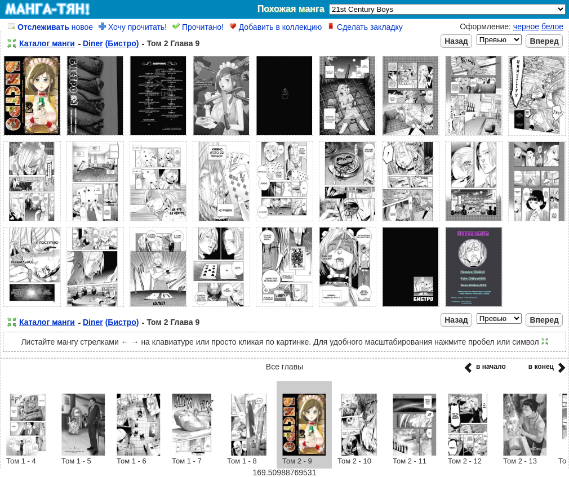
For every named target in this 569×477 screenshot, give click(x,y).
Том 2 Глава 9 (172, 43)
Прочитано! (198, 27)
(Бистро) (122, 43)
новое (50, 27)
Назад (456, 41)
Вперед (544, 41)
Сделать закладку (365, 27)
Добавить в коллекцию (275, 27)
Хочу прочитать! (133, 27)
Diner (93, 43)
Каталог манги (47, 43)
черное (526, 26)
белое (552, 26)
